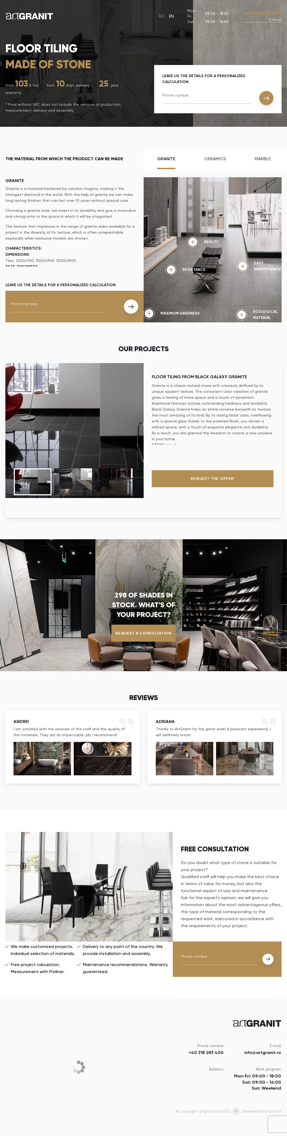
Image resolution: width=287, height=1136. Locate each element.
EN (171, 16)
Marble (263, 158)
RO (162, 16)
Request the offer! (212, 478)
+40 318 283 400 (262, 13)
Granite (166, 158)
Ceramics (215, 158)
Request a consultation (143, 633)
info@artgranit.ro (262, 1052)
